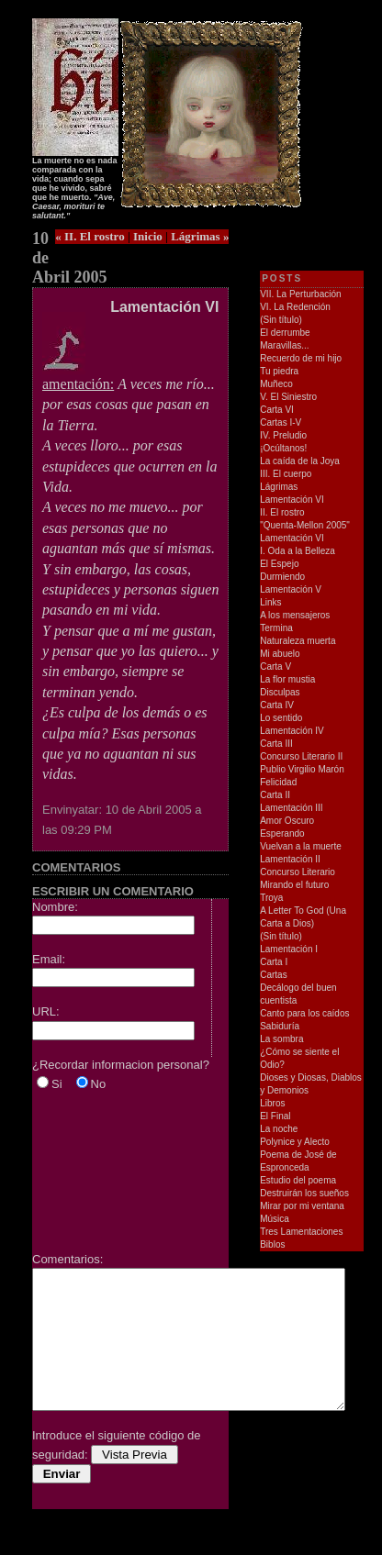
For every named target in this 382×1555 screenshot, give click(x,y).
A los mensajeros (295, 615)
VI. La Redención (295, 307)
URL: (46, 1011)
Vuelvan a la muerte (301, 846)
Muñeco (276, 384)
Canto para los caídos (304, 1013)
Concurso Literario (297, 872)
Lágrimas (279, 487)
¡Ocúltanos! (283, 448)
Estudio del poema (298, 1180)
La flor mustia (287, 679)
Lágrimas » (200, 236)
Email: (48, 959)
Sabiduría (279, 1026)
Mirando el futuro (294, 885)
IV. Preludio (283, 435)
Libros (272, 1103)
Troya (271, 898)
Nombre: (55, 907)
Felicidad (278, 782)
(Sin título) (281, 320)
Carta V (275, 666)
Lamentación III (291, 808)
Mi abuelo (279, 654)
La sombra (281, 1039)
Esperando (282, 833)
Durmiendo (282, 577)
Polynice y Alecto (295, 1142)
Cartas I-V (280, 422)
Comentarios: (67, 1259)
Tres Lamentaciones (301, 1232)
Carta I (273, 962)
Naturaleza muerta (297, 641)
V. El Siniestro (288, 397)
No (99, 1084)
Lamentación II (290, 859)
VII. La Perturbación (300, 294)
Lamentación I (289, 949)
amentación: (78, 376)
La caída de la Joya (300, 461)
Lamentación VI (292, 499)
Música (274, 1219)
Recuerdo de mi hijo (301, 358)
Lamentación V (290, 589)
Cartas (273, 975)
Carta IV (277, 705)
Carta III (276, 744)
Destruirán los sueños (304, 1193)
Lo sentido (281, 718)
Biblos (272, 1244)
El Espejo (279, 564)
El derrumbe (284, 333)
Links (270, 602)
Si (56, 1084)
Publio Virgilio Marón (302, 769)
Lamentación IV (292, 731)
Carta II (275, 795)
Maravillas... (284, 345)
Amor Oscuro (287, 821)
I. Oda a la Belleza (297, 551)
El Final (275, 1116)
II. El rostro (282, 512)
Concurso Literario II (301, 756)
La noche (279, 1129)
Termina (276, 628)
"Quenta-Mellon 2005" (305, 525)
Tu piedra (279, 371)
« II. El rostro (89, 236)
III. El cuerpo (285, 474)
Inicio (148, 236)
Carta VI (277, 410)
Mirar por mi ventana (302, 1206)
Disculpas (279, 692)
